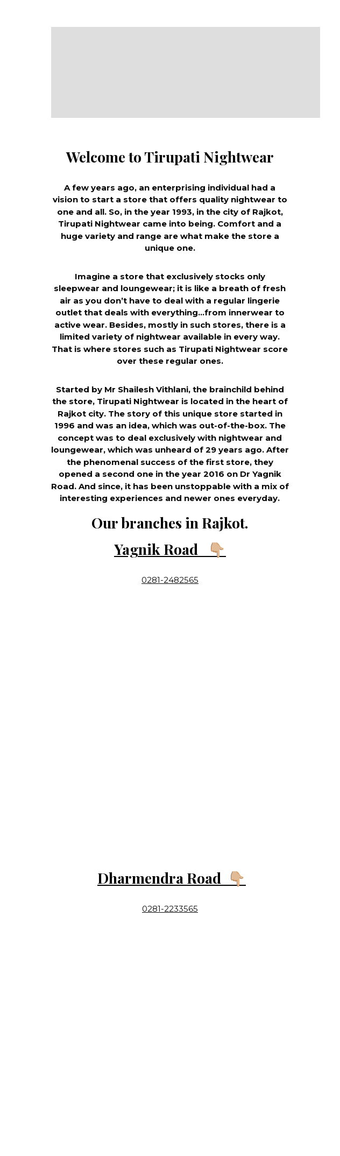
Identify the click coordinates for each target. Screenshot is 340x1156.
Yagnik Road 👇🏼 (170, 549)
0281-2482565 (170, 580)
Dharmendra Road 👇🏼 (171, 877)
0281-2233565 (170, 909)
